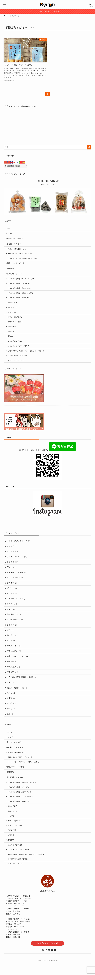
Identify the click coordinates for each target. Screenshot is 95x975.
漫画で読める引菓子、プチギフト (20, 254)
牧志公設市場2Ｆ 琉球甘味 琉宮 (21, 688)
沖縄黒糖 (10, 270)
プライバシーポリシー (16, 365)
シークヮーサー (15, 584)
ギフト (11, 573)
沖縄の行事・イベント (18, 666)
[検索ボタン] (90, 4)
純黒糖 (11, 710)
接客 (10, 639)
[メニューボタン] (4, 4)
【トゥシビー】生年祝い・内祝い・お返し (23, 259)
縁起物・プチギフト (15, 244)
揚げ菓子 (12, 644)
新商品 (11, 650)
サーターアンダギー (15, 239)
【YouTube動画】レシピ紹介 (19, 285)
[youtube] (52, 968)
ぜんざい (12, 590)
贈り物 (11, 715)
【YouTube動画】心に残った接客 (20, 295)
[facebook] (40, 968)
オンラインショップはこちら (47, 961)
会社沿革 (11, 335)
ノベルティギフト (16, 606)
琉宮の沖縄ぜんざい (15, 320)
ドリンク (12, 601)
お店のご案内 (12, 305)
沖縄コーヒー (14, 655)
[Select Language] (15, 166)
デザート (12, 595)
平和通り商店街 (15, 628)
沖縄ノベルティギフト (16, 264)
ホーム (9, 228)
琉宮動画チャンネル (15, 275)
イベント (12, 557)
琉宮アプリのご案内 (15, 325)
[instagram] (46, 968)
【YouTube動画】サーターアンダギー (22, 281)
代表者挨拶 (12, 330)
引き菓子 (12, 633)
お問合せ (10, 340)
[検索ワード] (47, 147)
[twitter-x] (43, 968)
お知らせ (12, 568)
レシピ (11, 617)
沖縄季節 (12, 671)
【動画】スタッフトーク (18, 546)
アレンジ (12, 552)
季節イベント (14, 622)
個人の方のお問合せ (15, 346)
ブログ (10, 234)
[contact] (55, 968)
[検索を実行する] (89, 147)
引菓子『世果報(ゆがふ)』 (17, 249)
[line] (49, 968)
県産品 (11, 704)
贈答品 (11, 720)
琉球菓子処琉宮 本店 (17, 699)
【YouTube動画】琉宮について (20, 290)
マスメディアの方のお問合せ (18, 350)
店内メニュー (13, 311)
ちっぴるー (12, 315)
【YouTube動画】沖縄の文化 (19, 300)
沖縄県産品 (13, 677)
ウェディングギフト (17, 562)
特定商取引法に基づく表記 (18, 360)
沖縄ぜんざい (14, 660)
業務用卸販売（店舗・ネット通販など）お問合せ (26, 355)
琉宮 (11, 693)
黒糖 (10, 726)
